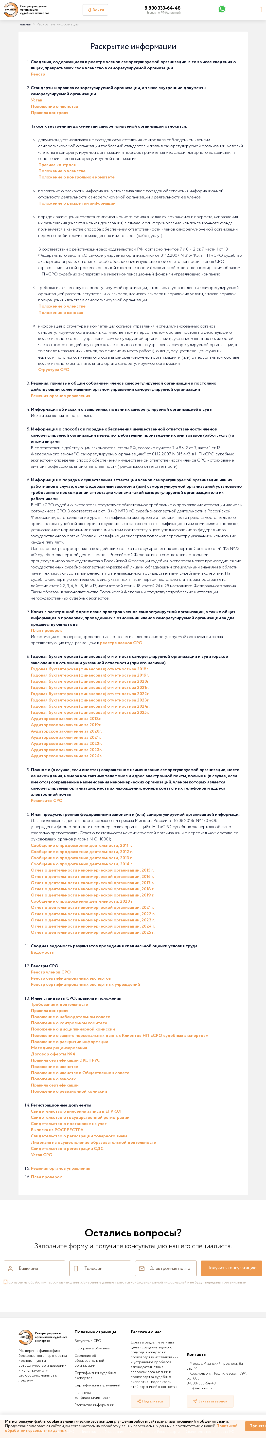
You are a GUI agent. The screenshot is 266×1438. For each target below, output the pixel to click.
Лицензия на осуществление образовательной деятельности (93, 1142)
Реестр (38, 74)
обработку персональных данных (55, 1282)
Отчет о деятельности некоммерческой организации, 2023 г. (93, 920)
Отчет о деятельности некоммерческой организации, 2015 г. (92, 870)
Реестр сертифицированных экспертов (71, 978)
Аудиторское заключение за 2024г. (66, 756)
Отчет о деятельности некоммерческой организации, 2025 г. (93, 932)
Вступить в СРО (87, 1341)
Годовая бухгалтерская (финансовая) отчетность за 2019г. (90, 675)
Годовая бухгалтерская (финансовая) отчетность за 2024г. (90, 706)
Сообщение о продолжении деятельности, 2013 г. (82, 858)
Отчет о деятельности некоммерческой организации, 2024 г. (93, 926)
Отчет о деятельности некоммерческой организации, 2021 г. (92, 907)
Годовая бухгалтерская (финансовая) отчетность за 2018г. (90, 669)
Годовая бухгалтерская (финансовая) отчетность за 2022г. (90, 694)
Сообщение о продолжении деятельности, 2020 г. (82, 901)
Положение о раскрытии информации (77, 203)
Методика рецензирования (59, 1048)
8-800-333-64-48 (201, 1383)
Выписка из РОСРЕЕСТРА (57, 1130)
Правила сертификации (55, 1085)
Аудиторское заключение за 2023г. (66, 750)
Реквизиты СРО (47, 800)
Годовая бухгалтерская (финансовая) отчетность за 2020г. (90, 681)
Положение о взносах (60, 313)
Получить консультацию (231, 1267)
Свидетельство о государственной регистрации (80, 1117)
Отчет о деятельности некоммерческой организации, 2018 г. (92, 889)
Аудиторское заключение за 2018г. (66, 719)
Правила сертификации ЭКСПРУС (65, 1060)
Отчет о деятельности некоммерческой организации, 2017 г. (92, 883)
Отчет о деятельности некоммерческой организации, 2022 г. (93, 914)
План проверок (46, 630)
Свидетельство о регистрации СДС (67, 1149)
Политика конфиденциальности (92, 1395)
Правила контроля (49, 113)
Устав (36, 100)
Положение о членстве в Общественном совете (80, 1073)
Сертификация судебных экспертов (95, 1375)
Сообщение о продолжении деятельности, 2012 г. (82, 852)
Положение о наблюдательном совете (70, 1017)
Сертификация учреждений (97, 1385)
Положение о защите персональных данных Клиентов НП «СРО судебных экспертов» (119, 1035)
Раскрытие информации (94, 1405)
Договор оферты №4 (53, 1054)
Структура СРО (54, 370)
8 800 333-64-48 (162, 8)
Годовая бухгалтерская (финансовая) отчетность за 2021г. (90, 687)
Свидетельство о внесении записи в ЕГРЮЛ (76, 1111)
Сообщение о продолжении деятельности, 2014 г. (82, 864)
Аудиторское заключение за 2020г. (66, 731)
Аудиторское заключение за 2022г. (66, 743)
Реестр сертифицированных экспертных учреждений (85, 984)
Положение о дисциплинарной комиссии (73, 1029)
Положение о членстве (54, 106)
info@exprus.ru (199, 1388)
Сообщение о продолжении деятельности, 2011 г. (81, 845)
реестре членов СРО (121, 643)
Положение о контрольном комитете (76, 177)
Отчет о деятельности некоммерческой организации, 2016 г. (92, 877)
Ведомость (42, 952)
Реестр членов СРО (51, 972)
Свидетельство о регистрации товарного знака (79, 1136)
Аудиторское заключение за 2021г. (66, 737)
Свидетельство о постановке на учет (69, 1124)
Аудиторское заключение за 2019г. (66, 725)
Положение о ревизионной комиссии (69, 1091)
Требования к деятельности (59, 1004)
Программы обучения (92, 1348)
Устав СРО (42, 1155)
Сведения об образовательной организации (89, 1360)
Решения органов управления (60, 396)
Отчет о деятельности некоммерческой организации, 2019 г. (92, 895)
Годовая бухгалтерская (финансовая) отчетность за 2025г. (90, 712)
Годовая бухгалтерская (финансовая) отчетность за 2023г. (90, 700)
